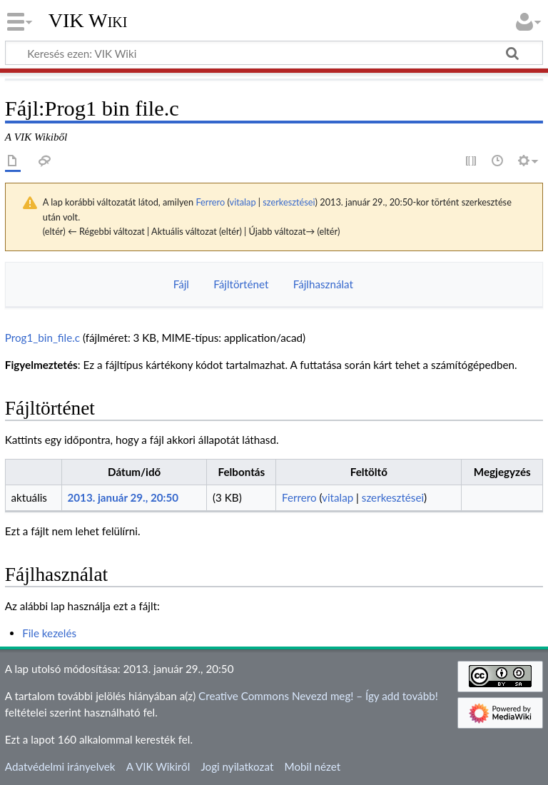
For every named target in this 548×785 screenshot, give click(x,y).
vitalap (243, 202)
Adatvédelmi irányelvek (60, 766)
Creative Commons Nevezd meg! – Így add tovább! (318, 695)
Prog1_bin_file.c (42, 337)
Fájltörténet (240, 284)
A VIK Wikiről (158, 766)
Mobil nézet (313, 766)
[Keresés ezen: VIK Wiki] (274, 52)
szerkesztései (289, 202)
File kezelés (49, 633)
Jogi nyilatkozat (237, 766)
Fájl (181, 284)
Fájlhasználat (323, 284)
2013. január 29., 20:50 (122, 497)
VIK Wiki (88, 21)
